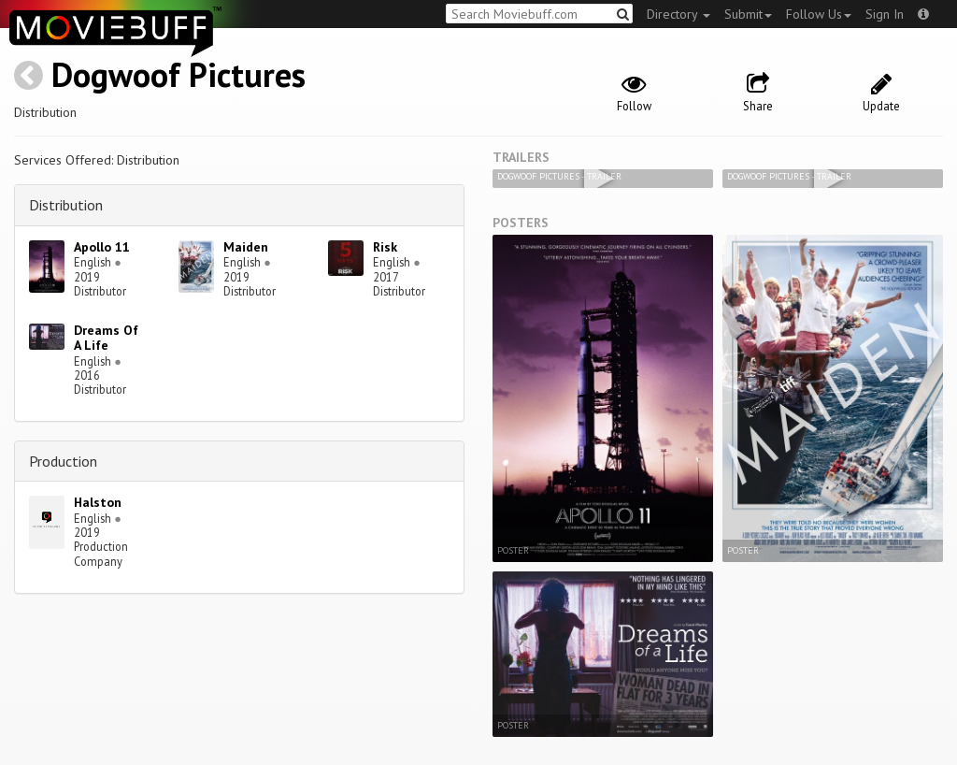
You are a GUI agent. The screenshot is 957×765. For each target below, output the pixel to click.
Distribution (66, 204)
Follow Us (818, 14)
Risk (385, 246)
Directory (678, 14)
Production (63, 461)
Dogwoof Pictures (178, 74)
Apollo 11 (102, 246)
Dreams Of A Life (106, 338)
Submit (748, 14)
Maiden (245, 246)
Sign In (884, 14)
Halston (97, 502)
